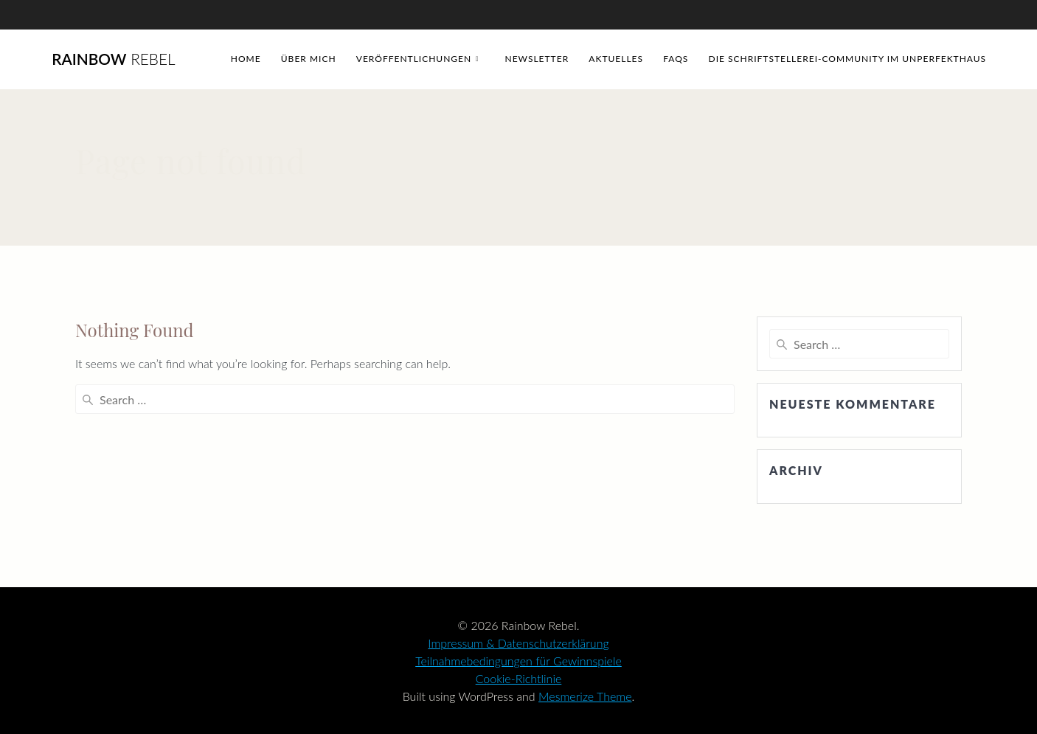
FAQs (675, 58)
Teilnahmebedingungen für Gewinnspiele (518, 661)
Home (246, 58)
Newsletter (536, 58)
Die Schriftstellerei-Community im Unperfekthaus (848, 58)
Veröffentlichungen (413, 58)
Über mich (308, 58)
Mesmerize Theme (585, 696)
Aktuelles (616, 58)
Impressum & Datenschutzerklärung (518, 643)
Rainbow (113, 59)
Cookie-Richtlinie (519, 678)
